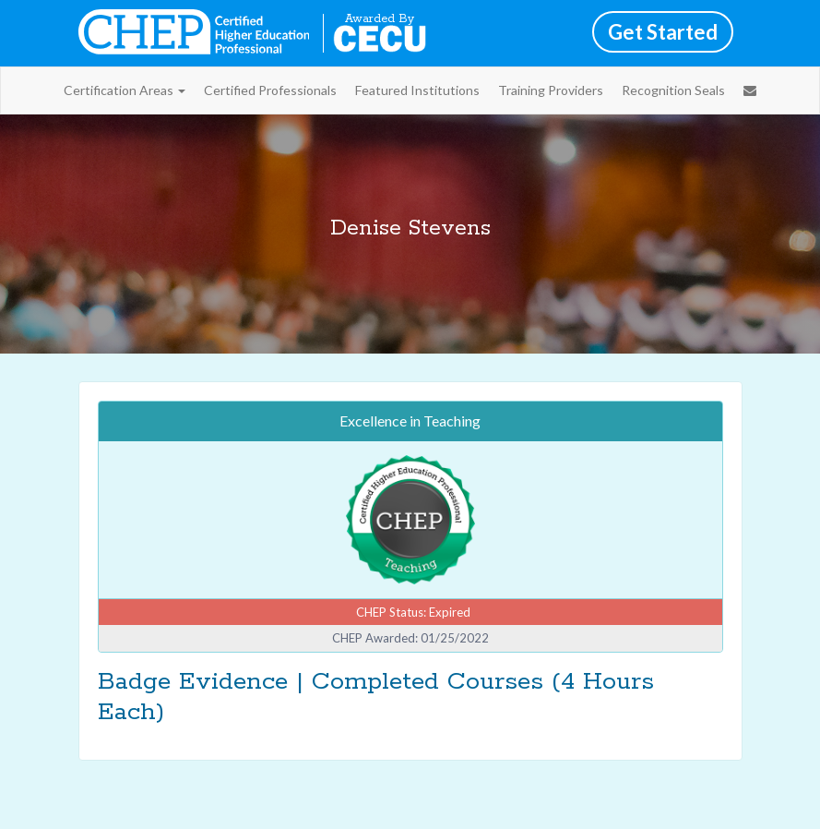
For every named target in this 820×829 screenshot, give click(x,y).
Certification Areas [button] (124, 90)
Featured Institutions (417, 90)
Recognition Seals (673, 90)
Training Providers (550, 90)
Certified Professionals (270, 90)
